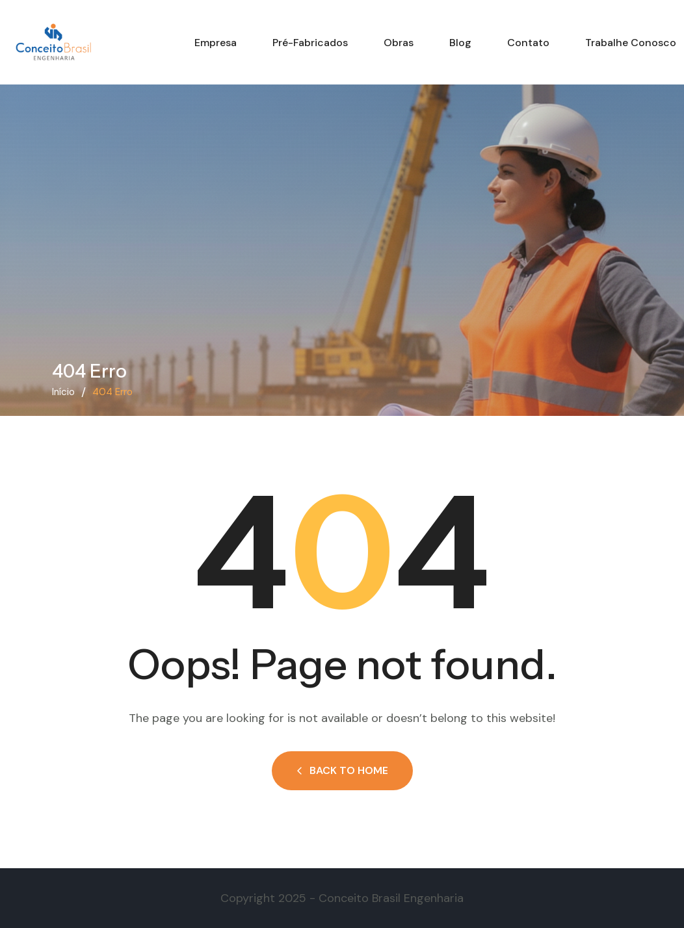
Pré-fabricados (310, 42)
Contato (528, 42)
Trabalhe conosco (630, 42)
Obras (399, 42)
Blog (460, 42)
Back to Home (342, 770)
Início (63, 391)
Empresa (215, 42)
